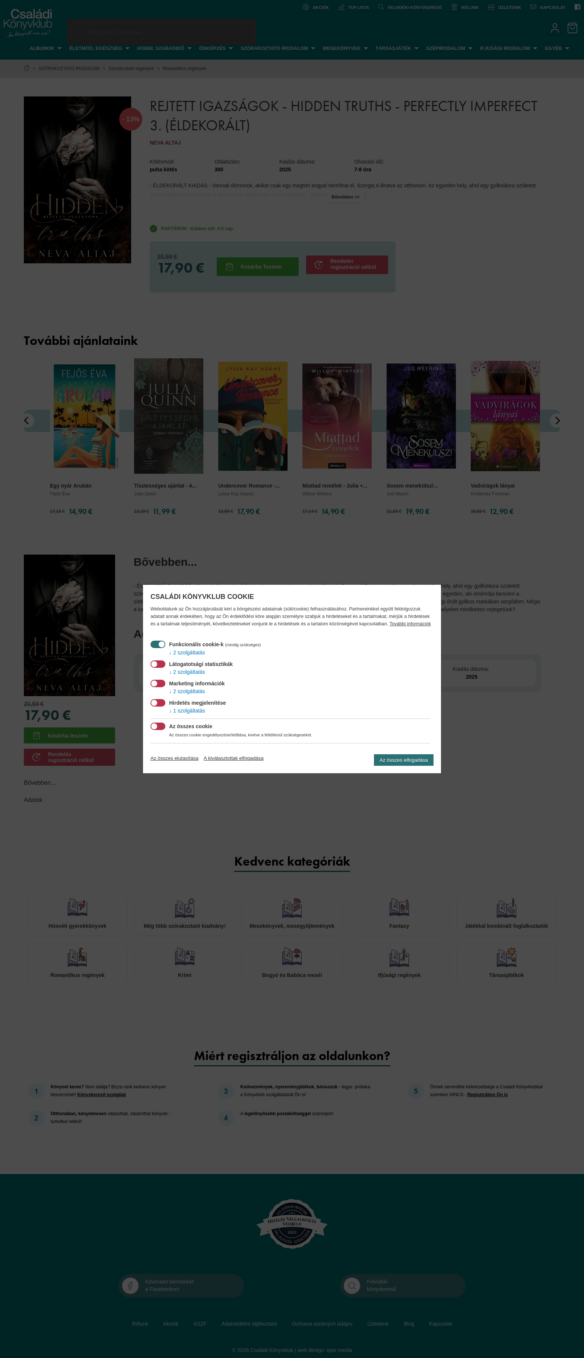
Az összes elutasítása (174, 758)
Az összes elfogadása (404, 760)
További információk (410, 623)
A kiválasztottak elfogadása (234, 758)
